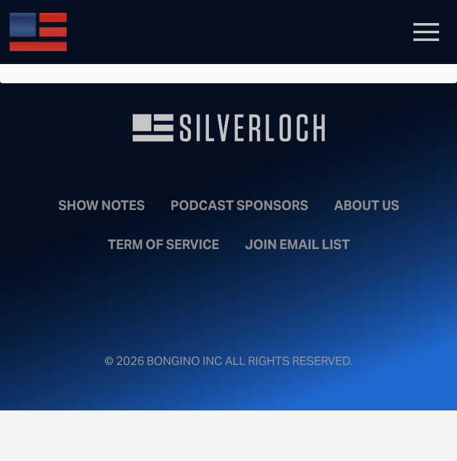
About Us (366, 205)
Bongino (102, 32)
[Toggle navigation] (426, 32)
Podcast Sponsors (239, 205)
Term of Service (163, 244)
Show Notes (101, 205)
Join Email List (297, 244)
